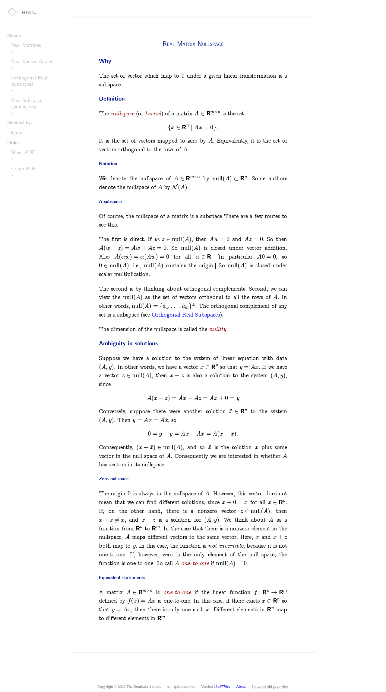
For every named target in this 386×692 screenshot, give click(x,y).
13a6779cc (222, 686)
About (241, 686)
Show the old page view (270, 686)
